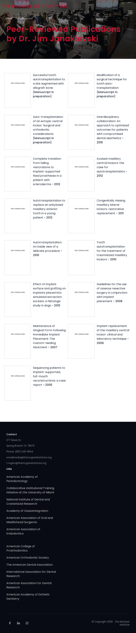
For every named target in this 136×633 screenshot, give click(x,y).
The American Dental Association (29, 565)
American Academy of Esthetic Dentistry (28, 596)
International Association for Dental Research (31, 574)
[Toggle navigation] (130, 12)
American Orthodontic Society (27, 558)
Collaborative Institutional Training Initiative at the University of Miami (30, 490)
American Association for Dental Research (29, 585)
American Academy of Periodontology (22, 479)
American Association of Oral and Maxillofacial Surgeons (29, 520)
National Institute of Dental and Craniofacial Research (28, 501)
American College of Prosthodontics (20, 548)
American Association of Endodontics (23, 531)
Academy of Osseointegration (27, 511)
